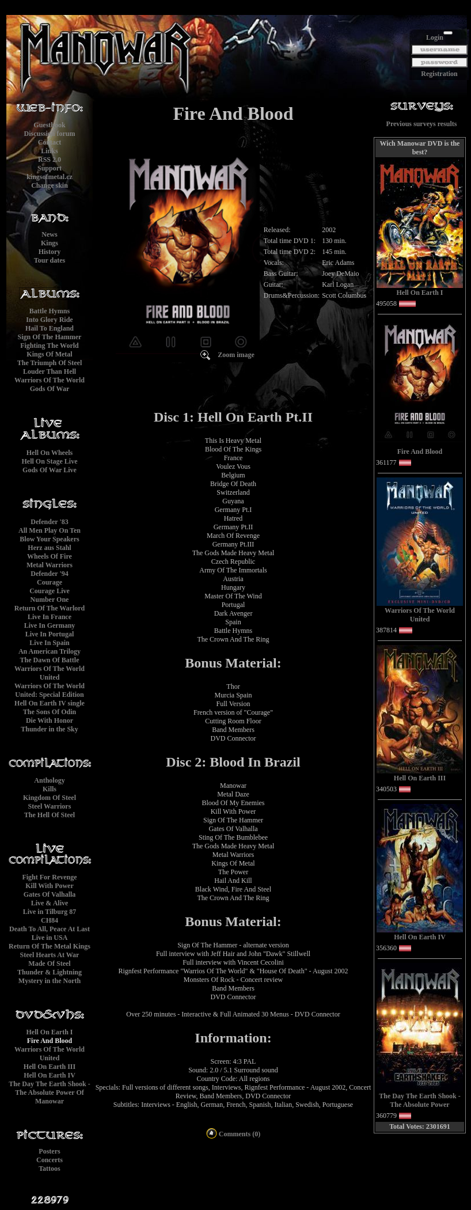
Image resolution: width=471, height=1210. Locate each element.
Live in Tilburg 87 (50, 912)
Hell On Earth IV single (49, 703)
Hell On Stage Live (50, 461)
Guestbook (49, 125)
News (49, 234)
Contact (50, 142)
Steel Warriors (49, 806)
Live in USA (50, 938)
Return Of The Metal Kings (49, 946)
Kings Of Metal (49, 354)
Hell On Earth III (49, 1067)
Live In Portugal (49, 634)
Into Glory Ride (49, 320)
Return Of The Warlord (49, 608)
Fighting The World (49, 346)
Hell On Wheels (49, 453)
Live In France (49, 617)
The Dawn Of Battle (49, 660)
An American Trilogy (49, 651)
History (50, 252)
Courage (49, 582)
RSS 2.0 (49, 159)
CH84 (49, 920)
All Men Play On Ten (49, 530)
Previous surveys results (421, 124)
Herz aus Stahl (49, 548)
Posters (49, 1151)
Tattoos (49, 1169)
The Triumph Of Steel (49, 363)
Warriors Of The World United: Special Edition (49, 690)
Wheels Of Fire (49, 556)
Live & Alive (50, 903)
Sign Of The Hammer (50, 337)
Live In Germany (49, 625)
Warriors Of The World (49, 380)
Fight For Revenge (49, 877)
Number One (50, 599)
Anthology (49, 780)
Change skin (49, 185)
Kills (49, 789)
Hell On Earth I (49, 1032)
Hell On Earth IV (49, 1075)
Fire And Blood (49, 1041)
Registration (439, 74)
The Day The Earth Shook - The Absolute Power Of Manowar (49, 1092)
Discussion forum (49, 134)
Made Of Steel (49, 963)
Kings (49, 243)
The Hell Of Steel (49, 815)
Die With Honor (49, 720)
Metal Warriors (49, 565)
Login (434, 37)
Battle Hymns (49, 311)
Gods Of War (49, 389)
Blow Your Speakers (49, 539)
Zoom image (236, 355)
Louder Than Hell (49, 371)
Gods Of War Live (49, 470)
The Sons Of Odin (49, 712)
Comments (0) (233, 1134)
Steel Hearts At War (49, 955)
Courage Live (49, 591)
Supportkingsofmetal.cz (49, 172)
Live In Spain (49, 643)
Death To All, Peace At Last (49, 929)
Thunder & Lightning (49, 972)
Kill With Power (49, 886)
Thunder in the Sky (49, 729)
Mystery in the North (49, 981)
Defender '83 (49, 522)
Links (49, 151)
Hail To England (49, 328)
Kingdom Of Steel (49, 798)
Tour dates (49, 260)
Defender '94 (49, 574)
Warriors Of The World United (49, 673)
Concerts (49, 1160)
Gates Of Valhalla (50, 894)
